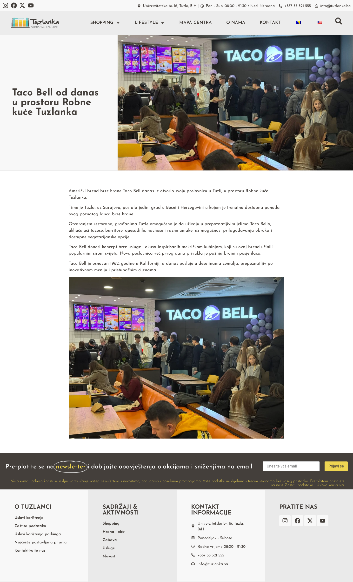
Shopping (105, 22)
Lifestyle (149, 22)
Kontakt (270, 22)
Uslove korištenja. (331, 485)
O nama (235, 22)
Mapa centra (195, 22)
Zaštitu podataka (299, 485)
